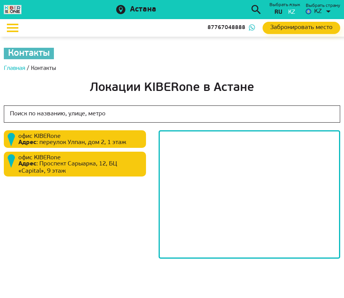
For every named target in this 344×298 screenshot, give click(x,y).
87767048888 (226, 28)
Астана (143, 9)
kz (291, 12)
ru (278, 12)
